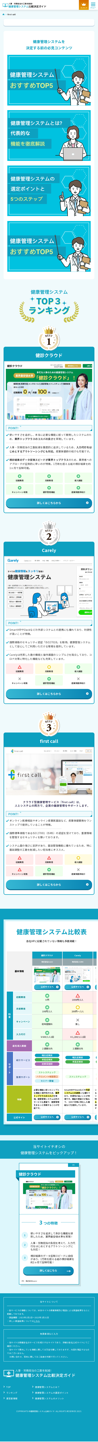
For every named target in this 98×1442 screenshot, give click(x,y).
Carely (49, 550)
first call (49, 741)
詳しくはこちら (48, 1271)
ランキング (11, 1393)
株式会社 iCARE (77, 962)
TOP (8, 1387)
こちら (37, 1321)
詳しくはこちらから (63, 503)
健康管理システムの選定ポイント (52, 1393)
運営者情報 (11, 1398)
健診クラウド (49, 355)
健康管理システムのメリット (49, 1398)
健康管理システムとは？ (47, 1387)
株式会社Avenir (47, 962)
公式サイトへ (50, 986)
